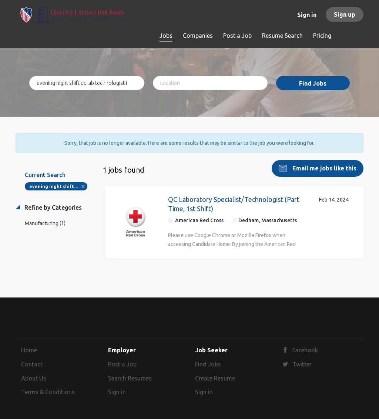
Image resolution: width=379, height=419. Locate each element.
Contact (32, 364)
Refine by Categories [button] (52, 207)
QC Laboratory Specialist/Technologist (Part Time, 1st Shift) (233, 204)
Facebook (305, 350)
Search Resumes (130, 378)
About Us (33, 378)
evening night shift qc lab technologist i (58, 186)
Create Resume (215, 378)
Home (29, 350)
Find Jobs (312, 83)
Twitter (302, 364)
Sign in (306, 14)
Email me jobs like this (323, 168)
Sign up (344, 14)
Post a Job (122, 364)
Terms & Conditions (48, 392)
